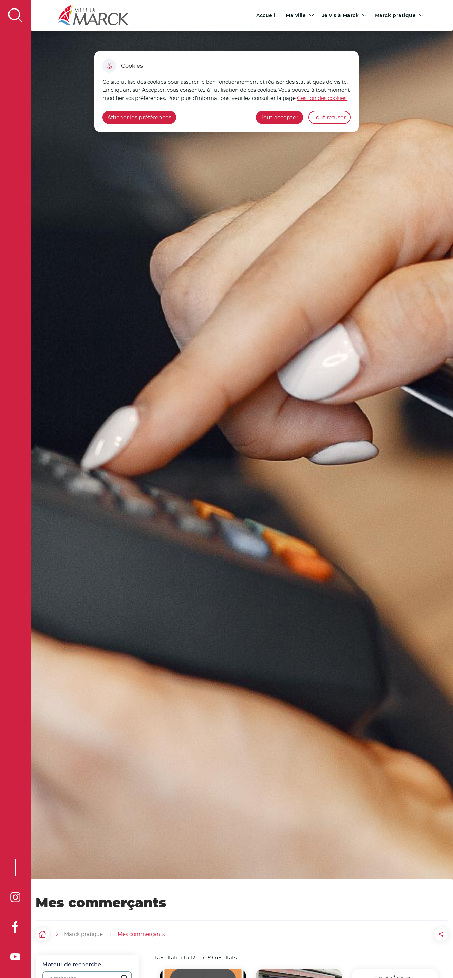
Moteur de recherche (71, 964)
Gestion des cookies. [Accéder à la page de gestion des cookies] (322, 98)
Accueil (266, 15)
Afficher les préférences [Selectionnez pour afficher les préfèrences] (139, 117)
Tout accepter (279, 117)
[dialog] (226, 91)
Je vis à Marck (340, 15)
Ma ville (296, 15)
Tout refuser (329, 117)
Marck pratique (395, 15)
